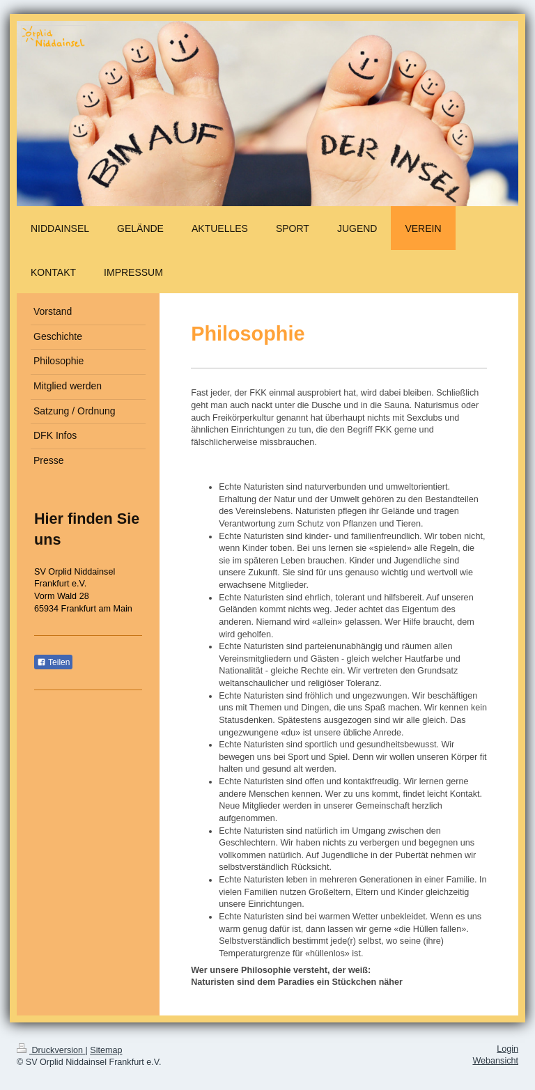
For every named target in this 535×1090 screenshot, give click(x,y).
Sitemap (106, 1050)
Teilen (53, 662)
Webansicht (495, 1061)
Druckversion (51, 1050)
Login (507, 1049)
